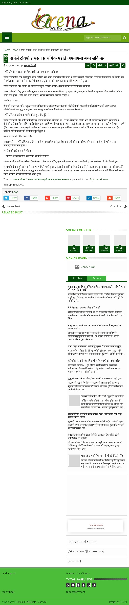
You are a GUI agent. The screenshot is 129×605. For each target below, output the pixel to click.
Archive (97, 278)
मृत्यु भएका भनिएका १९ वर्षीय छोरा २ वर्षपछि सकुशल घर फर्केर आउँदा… (94, 327)
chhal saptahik (9, 602)
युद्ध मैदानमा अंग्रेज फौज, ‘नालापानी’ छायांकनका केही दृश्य (95, 378)
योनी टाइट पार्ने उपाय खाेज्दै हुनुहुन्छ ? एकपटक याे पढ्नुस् (94, 346)
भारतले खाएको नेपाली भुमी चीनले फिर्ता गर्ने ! (102, 455)
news (15, 191)
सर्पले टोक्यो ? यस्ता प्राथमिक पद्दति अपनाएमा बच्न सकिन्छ (41, 179)
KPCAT (123, 602)
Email (114, 65)
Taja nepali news (99, 179)
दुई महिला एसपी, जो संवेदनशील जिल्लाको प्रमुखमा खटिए (94, 360)
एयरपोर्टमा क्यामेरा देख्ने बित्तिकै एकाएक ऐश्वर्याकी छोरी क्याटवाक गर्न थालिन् (93, 436)
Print (102, 65)
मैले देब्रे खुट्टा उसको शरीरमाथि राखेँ (84, 307)
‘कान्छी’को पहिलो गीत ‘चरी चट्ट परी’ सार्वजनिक (102, 396)
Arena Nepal (88, 266)
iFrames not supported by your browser (95, 526)
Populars (77, 278)
